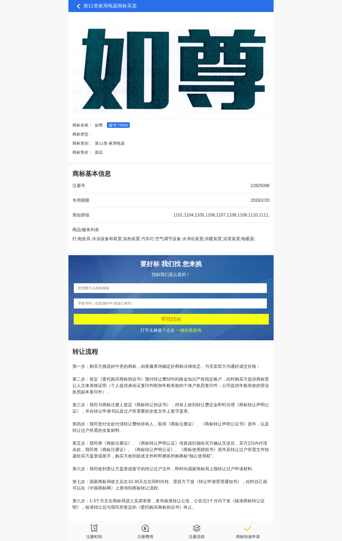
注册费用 (145, 531)
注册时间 (94, 531)
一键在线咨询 (188, 330)
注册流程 (197, 531)
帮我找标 (171, 319)
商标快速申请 (248, 531)
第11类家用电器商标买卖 (110, 6)
